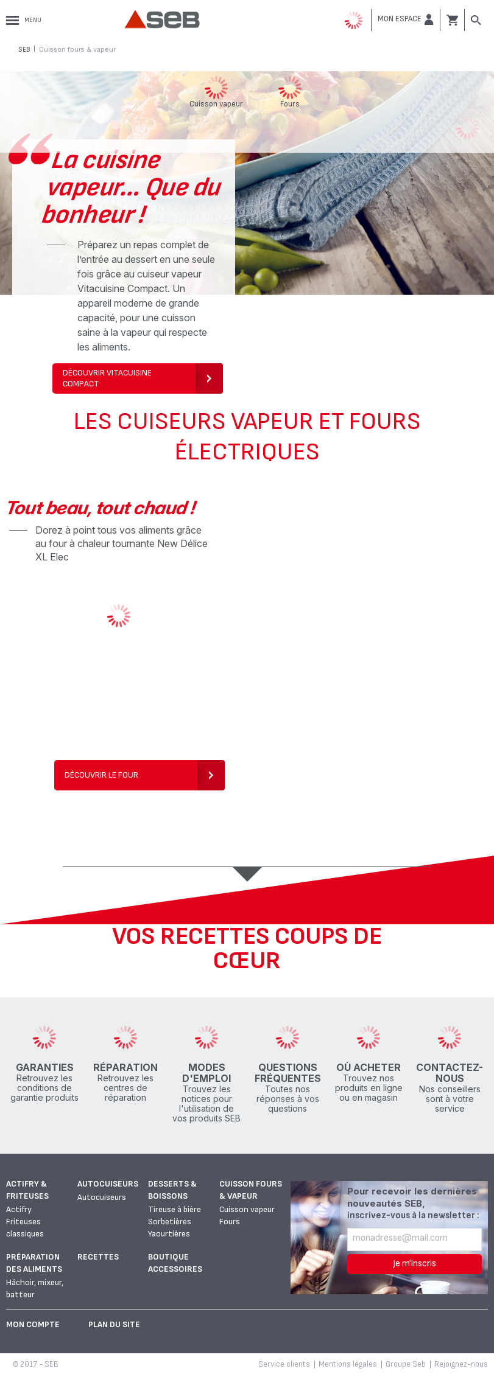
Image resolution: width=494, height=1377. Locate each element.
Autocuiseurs (107, 1184)
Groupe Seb (406, 1364)
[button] (406, 19)
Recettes (98, 1257)
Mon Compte (33, 1324)
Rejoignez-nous (461, 1364)
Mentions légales (348, 1364)
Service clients (284, 1364)
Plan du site (114, 1324)
